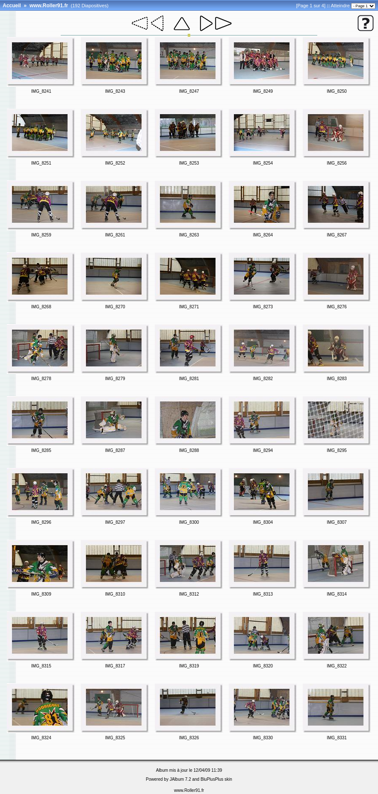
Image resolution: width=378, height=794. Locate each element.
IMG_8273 (263, 306)
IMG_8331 (337, 737)
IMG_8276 (337, 306)
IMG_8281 (189, 378)
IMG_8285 (41, 450)
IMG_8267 (337, 235)
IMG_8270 (115, 306)
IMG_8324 (41, 737)
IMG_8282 (263, 378)
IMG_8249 (263, 91)
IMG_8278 (41, 378)
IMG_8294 (263, 450)
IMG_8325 (115, 737)
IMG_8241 (41, 91)
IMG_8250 (337, 91)
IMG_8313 (263, 594)
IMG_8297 (115, 522)
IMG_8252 (115, 163)
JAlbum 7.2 (180, 779)
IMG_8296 (41, 522)
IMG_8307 (337, 522)
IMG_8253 (189, 163)
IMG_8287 (115, 450)
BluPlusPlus (212, 779)
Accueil (12, 6)
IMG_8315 (41, 666)
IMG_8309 (41, 594)
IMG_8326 (189, 737)
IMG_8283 (337, 378)
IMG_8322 (337, 666)
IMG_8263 (189, 235)
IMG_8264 (263, 235)
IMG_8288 (189, 450)
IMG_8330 (263, 737)
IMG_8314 (337, 594)
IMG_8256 (337, 163)
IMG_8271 (189, 306)
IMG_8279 (115, 378)
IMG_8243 (115, 91)
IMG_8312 (189, 594)
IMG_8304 (263, 522)
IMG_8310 (115, 594)
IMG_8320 (263, 666)
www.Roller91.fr (49, 6)
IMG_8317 (115, 666)
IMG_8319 (189, 666)
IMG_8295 (337, 450)
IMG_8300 (189, 522)
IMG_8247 (189, 91)
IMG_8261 (115, 235)
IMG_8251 (41, 163)
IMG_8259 (41, 235)
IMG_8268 (41, 306)
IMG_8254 (263, 163)
